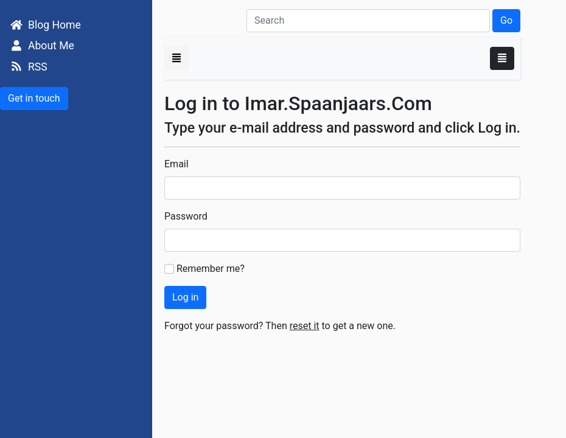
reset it (305, 326)
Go (506, 20)
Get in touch (34, 98)
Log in (185, 297)
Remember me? (210, 268)
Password (186, 216)
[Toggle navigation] (502, 58)
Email (176, 164)
